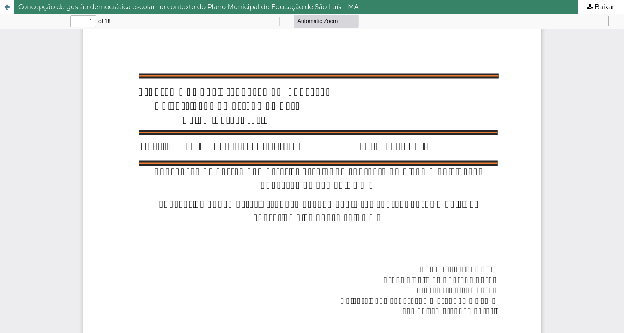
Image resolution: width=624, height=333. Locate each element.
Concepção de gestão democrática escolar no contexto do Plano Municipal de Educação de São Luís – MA (188, 7)
